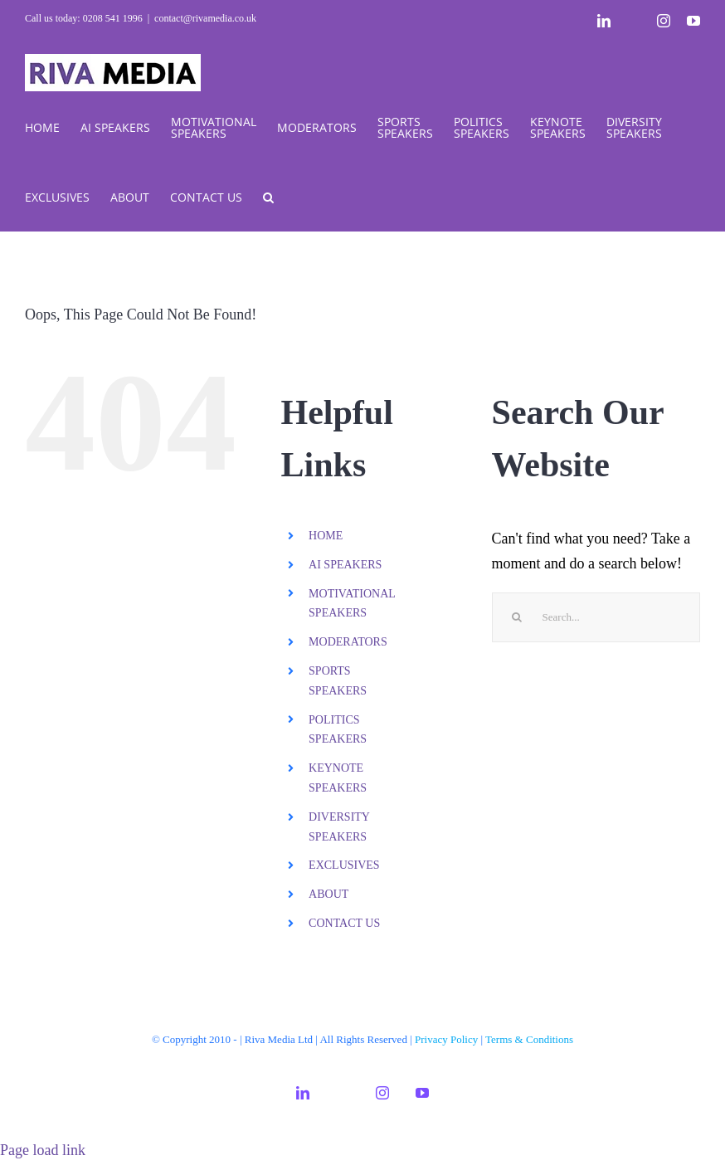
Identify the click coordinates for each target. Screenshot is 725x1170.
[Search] (517, 617)
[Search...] (596, 617)
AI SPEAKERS (345, 564)
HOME (326, 535)
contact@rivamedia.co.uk (205, 18)
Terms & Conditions (529, 1039)
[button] (268, 196)
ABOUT (328, 894)
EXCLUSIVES (344, 865)
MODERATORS (348, 642)
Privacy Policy (446, 1039)
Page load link (42, 1150)
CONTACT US (344, 923)
